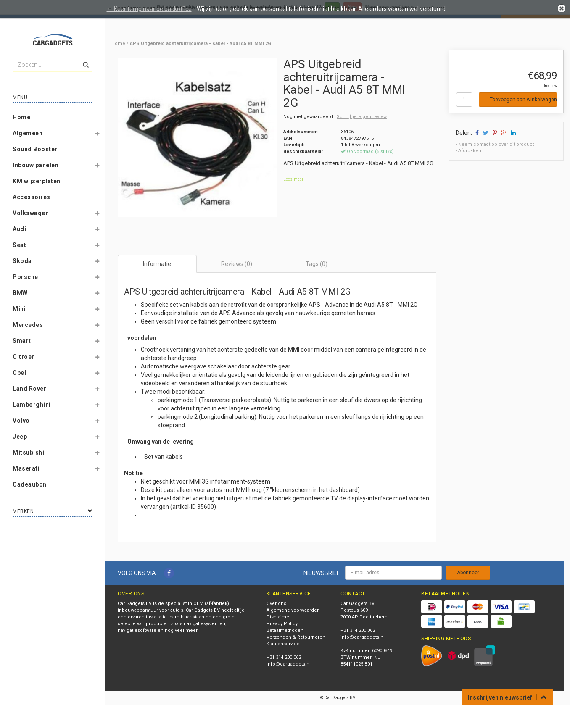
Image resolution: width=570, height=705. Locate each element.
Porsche (25, 277)
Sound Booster (35, 149)
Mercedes (28, 324)
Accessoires (31, 197)
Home (21, 117)
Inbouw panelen (35, 165)
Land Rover (29, 388)
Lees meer (293, 179)
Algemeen (27, 133)
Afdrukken (469, 150)
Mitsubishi (28, 452)
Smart (22, 340)
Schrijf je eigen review (362, 116)
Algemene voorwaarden (293, 610)
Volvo (21, 420)
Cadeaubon (30, 484)
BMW (20, 292)
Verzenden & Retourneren (296, 637)
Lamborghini (32, 404)
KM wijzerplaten (37, 181)
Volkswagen (31, 213)
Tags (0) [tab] (316, 263)
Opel (19, 372)
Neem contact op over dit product (496, 144)
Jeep (20, 436)
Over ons (276, 603)
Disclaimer (279, 617)
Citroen (24, 356)
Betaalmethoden (285, 630)
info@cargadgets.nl (289, 664)
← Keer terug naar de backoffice (149, 8)
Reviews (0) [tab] (236, 263)
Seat (19, 245)
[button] (97, 135)
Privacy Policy (282, 623)
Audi (19, 229)
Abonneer (468, 573)
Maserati (26, 468)
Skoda (22, 261)
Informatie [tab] (157, 263)
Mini (19, 308)
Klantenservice (283, 644)
